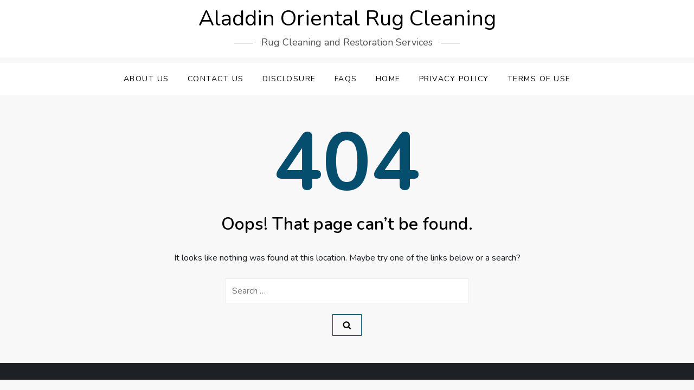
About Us (146, 79)
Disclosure (289, 79)
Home (388, 79)
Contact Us (216, 79)
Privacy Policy (454, 79)
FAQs (346, 79)
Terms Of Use (539, 79)
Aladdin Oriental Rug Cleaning (347, 18)
